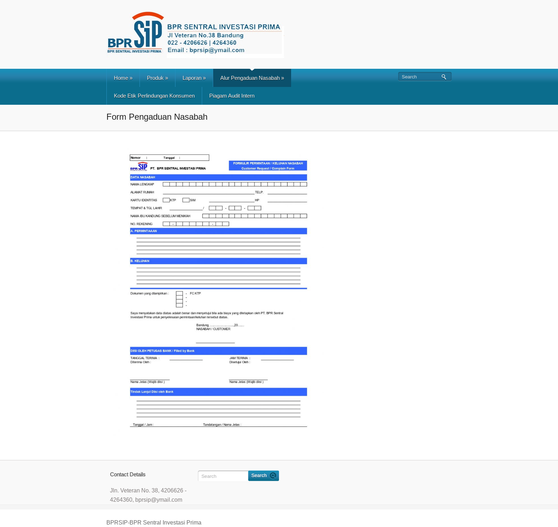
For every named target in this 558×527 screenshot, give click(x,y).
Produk (157, 78)
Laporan (194, 78)
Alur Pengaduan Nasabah (252, 78)
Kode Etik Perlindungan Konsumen (154, 96)
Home (123, 78)
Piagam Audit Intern (231, 96)
